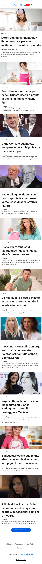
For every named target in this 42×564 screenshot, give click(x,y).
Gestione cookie (21, 560)
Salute (4, 33)
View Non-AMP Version (27, 554)
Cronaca (5, 87)
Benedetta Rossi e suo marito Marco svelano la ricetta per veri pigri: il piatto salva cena (20, 459)
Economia (5, 242)
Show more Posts (20, 530)
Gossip (4, 139)
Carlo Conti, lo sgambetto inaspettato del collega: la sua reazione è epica (21, 147)
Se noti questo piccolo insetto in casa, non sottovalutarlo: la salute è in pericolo (21, 301)
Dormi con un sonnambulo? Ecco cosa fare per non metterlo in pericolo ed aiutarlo (21, 41)
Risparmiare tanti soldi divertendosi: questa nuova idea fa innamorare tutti (19, 250)
